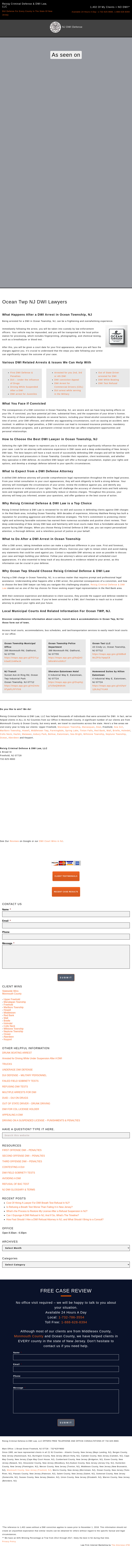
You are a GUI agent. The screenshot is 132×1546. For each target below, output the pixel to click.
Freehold (8, 1000)
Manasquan (88, 727)
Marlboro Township (10, 730)
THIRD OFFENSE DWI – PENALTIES (22, 1157)
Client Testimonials (66, 876)
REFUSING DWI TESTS (15, 1082)
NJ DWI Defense (72, 27)
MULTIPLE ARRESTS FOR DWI (19, 1088)
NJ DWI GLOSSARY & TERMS (18, 1185)
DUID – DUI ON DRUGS (15, 1093)
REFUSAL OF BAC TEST (15, 1179)
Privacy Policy (9, 1535)
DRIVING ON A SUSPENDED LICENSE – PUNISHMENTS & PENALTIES (41, 1116)
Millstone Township (93, 734)
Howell (26, 730)
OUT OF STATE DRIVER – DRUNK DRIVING (26, 1099)
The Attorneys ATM (121, 1539)
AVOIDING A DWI (11, 1174)
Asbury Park (40, 734)
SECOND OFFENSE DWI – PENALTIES (23, 1151)
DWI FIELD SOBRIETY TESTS (18, 1168)
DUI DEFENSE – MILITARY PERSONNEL (24, 1071)
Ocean (3, 737)
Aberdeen (13, 737)
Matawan (27, 734)
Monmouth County (12, 989)
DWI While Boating (108, 380)
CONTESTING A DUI (13, 1162)
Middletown (10, 1008)
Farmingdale (57, 730)
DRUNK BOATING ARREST (17, 1048)
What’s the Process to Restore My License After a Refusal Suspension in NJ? (46, 1207)
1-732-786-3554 (71, 1313)
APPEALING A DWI (12, 1110)
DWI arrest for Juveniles (23, 394)
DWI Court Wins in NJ (51, 841)
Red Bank (99, 730)
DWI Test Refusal (107, 383)
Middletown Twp (39, 730)
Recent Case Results (66, 890)
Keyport (8, 1035)
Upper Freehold (12, 995)
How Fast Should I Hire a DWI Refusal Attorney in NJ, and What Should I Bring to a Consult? (54, 1215)
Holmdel (125, 730)
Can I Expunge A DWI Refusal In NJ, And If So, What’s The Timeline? (42, 1211)
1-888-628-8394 (122, 12)
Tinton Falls (86, 730)
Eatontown (63, 734)
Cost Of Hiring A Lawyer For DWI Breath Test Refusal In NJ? (38, 1198)
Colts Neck (6, 734)
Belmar (52, 734)
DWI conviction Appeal (66, 380)
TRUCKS (7, 1059)
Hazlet (16, 734)
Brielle (116, 730)
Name (6, 907)
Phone (5, 929)
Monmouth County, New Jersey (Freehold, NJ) (29, 1464)
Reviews (14, 841)
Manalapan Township (69, 727)
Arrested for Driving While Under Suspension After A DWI (32, 1054)
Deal (98, 727)
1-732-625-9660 (105, 12)
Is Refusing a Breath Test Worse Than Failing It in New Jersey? (39, 1202)
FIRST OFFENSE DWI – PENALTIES (22, 1145)
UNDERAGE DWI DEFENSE (17, 1065)
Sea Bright (76, 734)
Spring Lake (71, 730)
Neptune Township (116, 734)
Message (8, 940)
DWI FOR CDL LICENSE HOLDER (20, 1104)
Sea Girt (118, 727)
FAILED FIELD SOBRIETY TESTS (20, 1076)
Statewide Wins (10, 986)
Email (6, 918)
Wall (108, 730)
